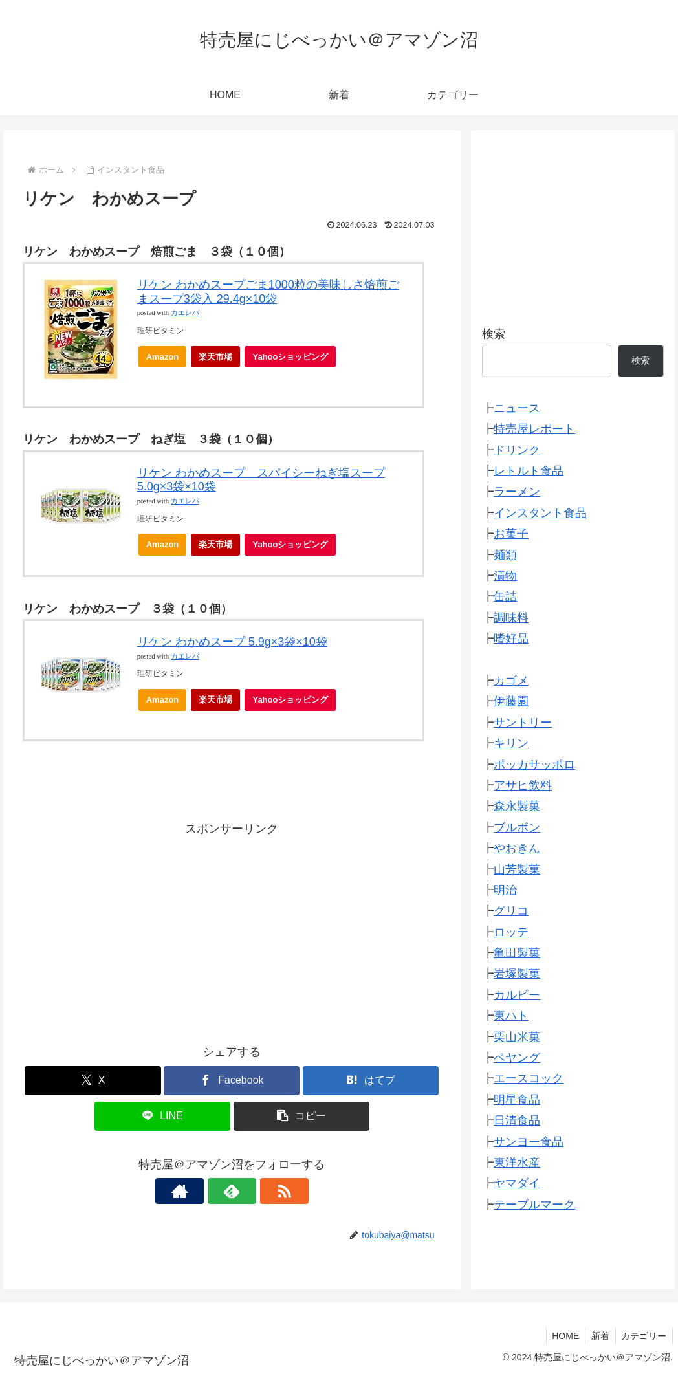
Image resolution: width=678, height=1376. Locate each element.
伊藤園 (511, 701)
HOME (561, 1336)
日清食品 (517, 1120)
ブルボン (517, 827)
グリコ (511, 910)
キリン (511, 743)
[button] (301, 1116)
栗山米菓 (517, 1037)
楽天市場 (215, 357)
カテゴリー (643, 1336)
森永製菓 (517, 806)
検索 (493, 333)
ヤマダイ (517, 1183)
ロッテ (511, 932)
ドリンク (517, 450)
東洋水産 (517, 1162)
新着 (598, 1336)
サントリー (523, 722)
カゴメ (511, 680)
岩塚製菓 (517, 973)
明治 (505, 890)
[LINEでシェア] (162, 1116)
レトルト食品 (528, 470)
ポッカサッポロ (534, 764)
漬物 (505, 575)
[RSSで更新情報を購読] (261, 1191)
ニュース (517, 408)
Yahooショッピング (294, 360)
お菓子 (511, 533)
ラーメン (517, 491)
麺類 (505, 555)
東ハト (511, 1015)
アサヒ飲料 (523, 785)
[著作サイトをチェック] (202, 1191)
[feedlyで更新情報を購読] (232, 1191)
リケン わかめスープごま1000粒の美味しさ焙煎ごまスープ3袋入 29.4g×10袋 (268, 291)
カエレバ (185, 312)
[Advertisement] (232, 930)
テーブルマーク (534, 1204)
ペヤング (517, 1057)
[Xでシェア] (92, 1080)
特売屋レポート (534, 428)
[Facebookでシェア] (232, 1080)
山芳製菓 (517, 869)
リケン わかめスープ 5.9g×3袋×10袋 (232, 641)
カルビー (517, 994)
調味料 (511, 617)
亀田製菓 (517, 952)
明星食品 (517, 1099)
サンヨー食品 (528, 1141)
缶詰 (505, 596)
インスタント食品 (540, 513)
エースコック (528, 1078)
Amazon (162, 357)
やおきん (517, 848)
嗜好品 (511, 638)
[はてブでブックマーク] (371, 1080)
